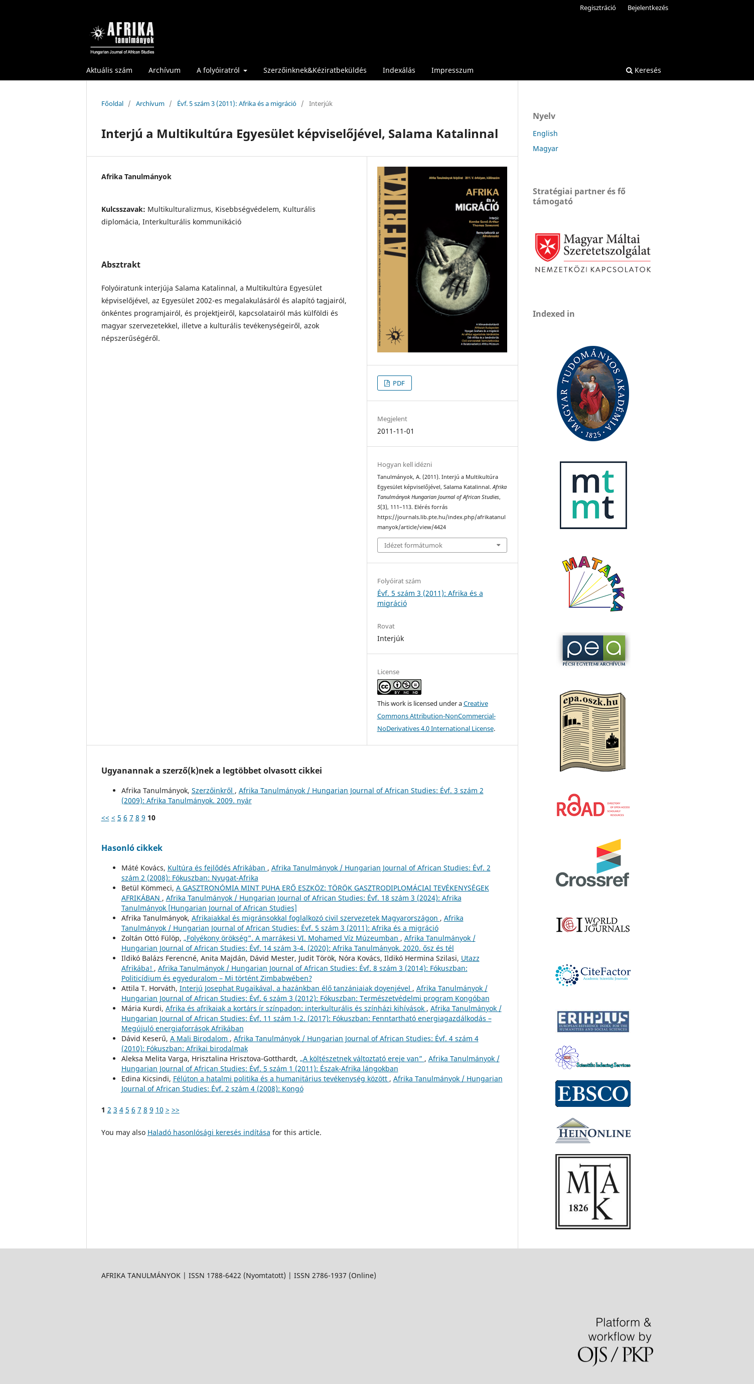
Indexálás (399, 70)
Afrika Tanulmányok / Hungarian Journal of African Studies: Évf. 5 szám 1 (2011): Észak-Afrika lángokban (310, 1063)
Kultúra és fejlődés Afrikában (217, 867)
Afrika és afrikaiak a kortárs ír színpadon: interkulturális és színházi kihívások (296, 1008)
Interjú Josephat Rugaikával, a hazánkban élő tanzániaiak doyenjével (296, 988)
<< (105, 817)
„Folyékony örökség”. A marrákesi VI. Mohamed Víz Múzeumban (292, 938)
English (545, 133)
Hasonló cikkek (132, 847)
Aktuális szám (109, 70)
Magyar (545, 148)
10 (160, 1109)
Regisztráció (598, 7)
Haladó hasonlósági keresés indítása (208, 1132)
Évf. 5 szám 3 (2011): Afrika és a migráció (236, 103)
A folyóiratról (219, 70)
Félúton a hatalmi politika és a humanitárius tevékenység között (281, 1078)
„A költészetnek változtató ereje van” (362, 1058)
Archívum (164, 70)
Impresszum (452, 70)
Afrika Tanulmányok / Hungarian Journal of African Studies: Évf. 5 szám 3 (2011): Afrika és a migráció (292, 923)
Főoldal (112, 103)
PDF (398, 383)
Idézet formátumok (413, 545)
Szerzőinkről (213, 790)
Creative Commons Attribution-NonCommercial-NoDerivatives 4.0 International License (436, 716)
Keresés (643, 70)
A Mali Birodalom (200, 1038)
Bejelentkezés (648, 7)
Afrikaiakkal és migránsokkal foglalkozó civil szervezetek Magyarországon (316, 918)
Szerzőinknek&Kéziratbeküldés (315, 70)
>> (176, 1109)
